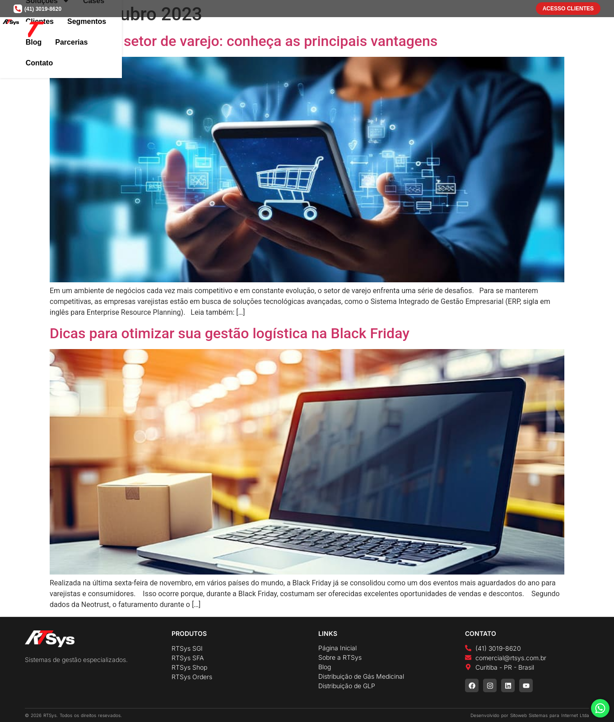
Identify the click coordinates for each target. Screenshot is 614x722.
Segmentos (448, 31)
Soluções (317, 31)
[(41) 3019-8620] (18, 9)
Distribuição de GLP (346, 686)
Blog (490, 31)
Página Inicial (337, 648)
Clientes (401, 31)
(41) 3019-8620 (42, 9)
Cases (363, 31)
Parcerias (528, 31)
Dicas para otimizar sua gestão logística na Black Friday (229, 333)
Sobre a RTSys (340, 657)
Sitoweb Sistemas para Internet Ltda (549, 715)
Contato (571, 31)
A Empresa (263, 31)
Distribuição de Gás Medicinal (361, 676)
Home (221, 31)
